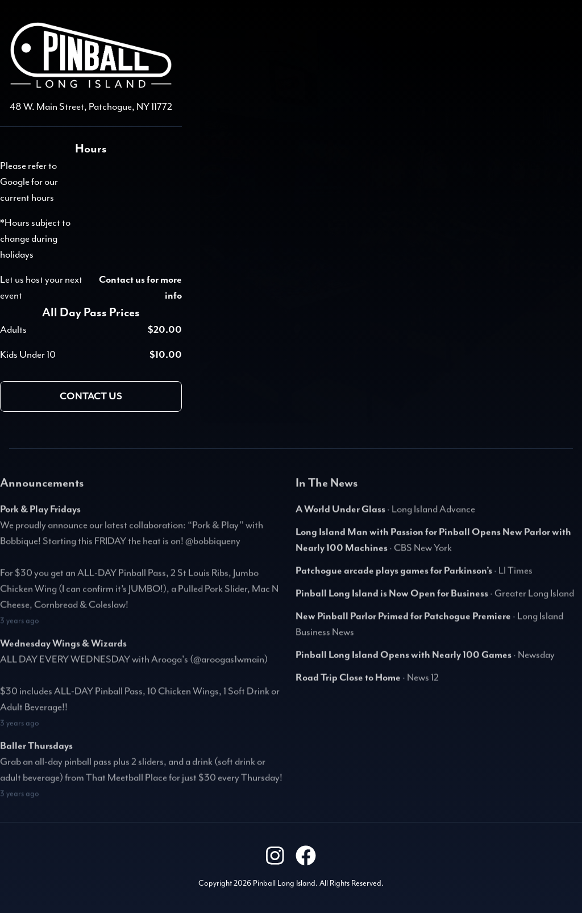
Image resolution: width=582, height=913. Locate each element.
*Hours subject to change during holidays (35, 239)
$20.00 (165, 330)
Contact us (91, 396)
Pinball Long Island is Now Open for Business (392, 598)
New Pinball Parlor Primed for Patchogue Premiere (403, 620)
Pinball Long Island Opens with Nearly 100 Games (404, 659)
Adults (13, 330)
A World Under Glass (340, 513)
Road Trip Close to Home (348, 682)
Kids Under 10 (28, 355)
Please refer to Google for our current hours (29, 182)
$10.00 (165, 355)
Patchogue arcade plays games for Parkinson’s (394, 575)
